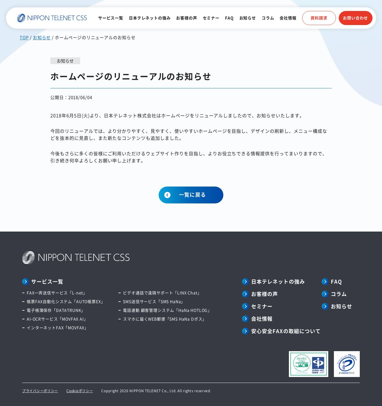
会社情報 (288, 18)
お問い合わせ (355, 18)
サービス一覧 (110, 18)
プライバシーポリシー (40, 390)
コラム (268, 18)
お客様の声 (186, 18)
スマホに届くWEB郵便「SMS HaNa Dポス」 (164, 319)
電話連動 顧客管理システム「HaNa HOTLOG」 (167, 310)
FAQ (229, 18)
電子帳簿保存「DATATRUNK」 (56, 310)
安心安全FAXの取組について (286, 331)
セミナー (211, 18)
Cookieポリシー (79, 390)
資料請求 (319, 18)
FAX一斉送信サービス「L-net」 (57, 292)
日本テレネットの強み (149, 18)
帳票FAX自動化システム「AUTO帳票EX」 (66, 301)
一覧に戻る (192, 194)
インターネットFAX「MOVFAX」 (58, 327)
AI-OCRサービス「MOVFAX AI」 (57, 319)
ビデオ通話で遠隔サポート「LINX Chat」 (162, 292)
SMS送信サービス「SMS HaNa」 (154, 301)
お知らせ (247, 18)
